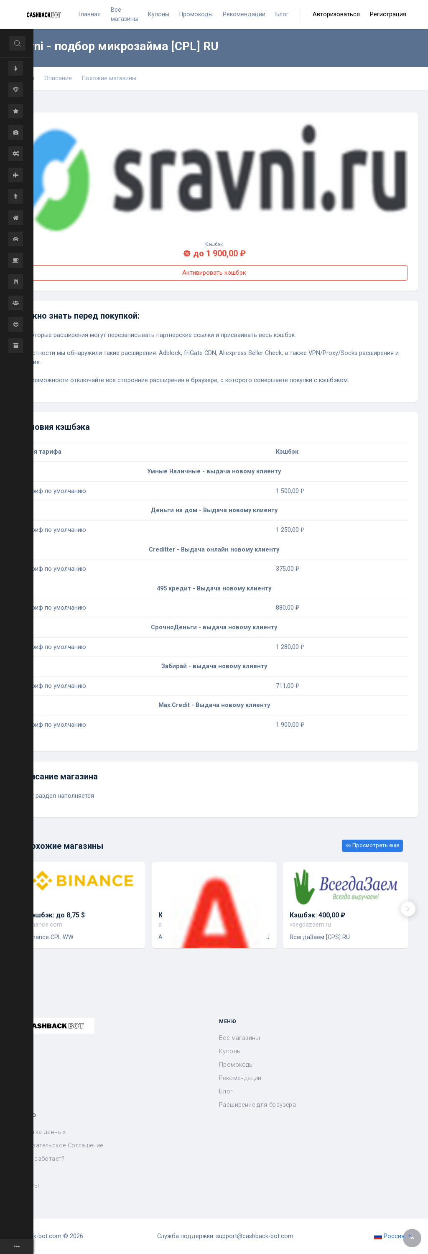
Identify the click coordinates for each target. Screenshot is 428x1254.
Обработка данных (38, 1132)
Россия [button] (390, 1236)
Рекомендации (240, 1078)
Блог (226, 1091)
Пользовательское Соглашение (56, 1145)
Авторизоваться (336, 14)
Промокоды (236, 1064)
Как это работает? (37, 1158)
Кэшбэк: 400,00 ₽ (317, 915)
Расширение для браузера (257, 1104)
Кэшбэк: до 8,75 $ (56, 915)
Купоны (230, 1051)
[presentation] (408, 909)
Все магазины (239, 1038)
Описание (58, 78)
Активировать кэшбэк (214, 272)
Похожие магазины (109, 78)
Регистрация (388, 14)
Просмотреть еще (372, 845)
